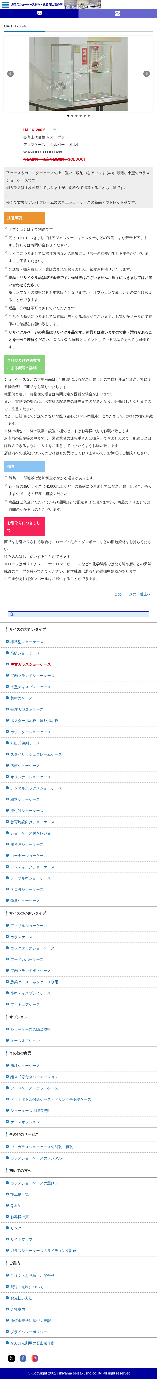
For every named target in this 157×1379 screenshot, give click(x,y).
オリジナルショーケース (30, 777)
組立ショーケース (25, 799)
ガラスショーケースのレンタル (36, 1158)
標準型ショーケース (27, 642)
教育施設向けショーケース (32, 822)
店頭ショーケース (25, 766)
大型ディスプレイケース (30, 687)
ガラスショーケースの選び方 (34, 1183)
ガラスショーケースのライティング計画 (43, 1251)
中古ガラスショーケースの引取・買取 (41, 1147)
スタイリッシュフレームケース (36, 754)
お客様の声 (19, 1217)
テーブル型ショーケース (30, 878)
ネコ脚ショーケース (27, 889)
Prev (10, 74)
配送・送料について (27, 1287)
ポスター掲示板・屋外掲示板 (34, 721)
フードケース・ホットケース (34, 1088)
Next (146, 74)
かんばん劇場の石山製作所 (32, 1343)
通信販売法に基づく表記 (30, 1321)
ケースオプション (25, 1041)
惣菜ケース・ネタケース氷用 (34, 982)
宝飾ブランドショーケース (32, 676)
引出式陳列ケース (25, 743)
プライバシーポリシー (28, 1332)
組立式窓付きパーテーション (34, 1077)
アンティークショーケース (32, 867)
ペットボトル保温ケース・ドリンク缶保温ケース (50, 1099)
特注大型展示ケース (27, 709)
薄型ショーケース (25, 901)
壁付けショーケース (27, 811)
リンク (15, 1228)
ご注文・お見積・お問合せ (32, 1276)
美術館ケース (21, 698)
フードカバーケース (27, 959)
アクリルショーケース (28, 926)
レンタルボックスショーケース (36, 788)
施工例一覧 (19, 1194)
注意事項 (14, 218)
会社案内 (17, 1309)
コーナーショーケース (28, 856)
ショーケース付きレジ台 (30, 833)
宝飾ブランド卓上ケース (30, 971)
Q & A (15, 1206)
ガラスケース (21, 937)
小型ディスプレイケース (30, 993)
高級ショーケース (25, 653)
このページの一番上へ (132, 594)
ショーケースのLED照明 (30, 1029)
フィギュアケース (25, 1004)
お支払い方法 (21, 1298)
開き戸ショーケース (27, 844)
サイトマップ (21, 1239)
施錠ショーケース (25, 1066)
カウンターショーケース (30, 732)
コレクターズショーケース (32, 948)
